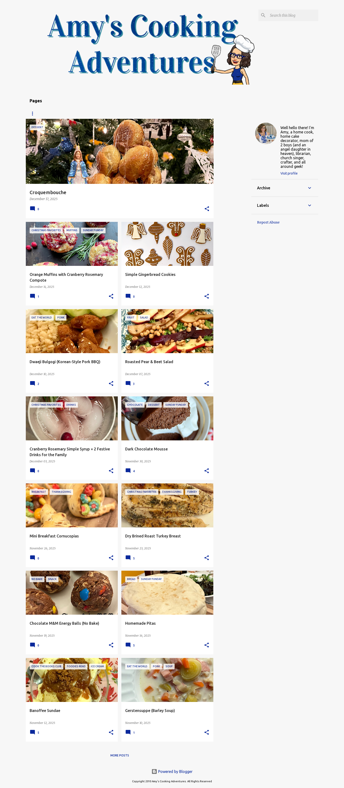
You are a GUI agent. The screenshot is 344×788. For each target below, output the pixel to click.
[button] (207, 209)
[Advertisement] (232, 190)
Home (34, 113)
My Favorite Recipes (153, 113)
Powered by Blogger (172, 771)
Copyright (117, 113)
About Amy (89, 113)
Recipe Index (59, 113)
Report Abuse (268, 222)
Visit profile (289, 173)
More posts (119, 755)
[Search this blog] (293, 15)
